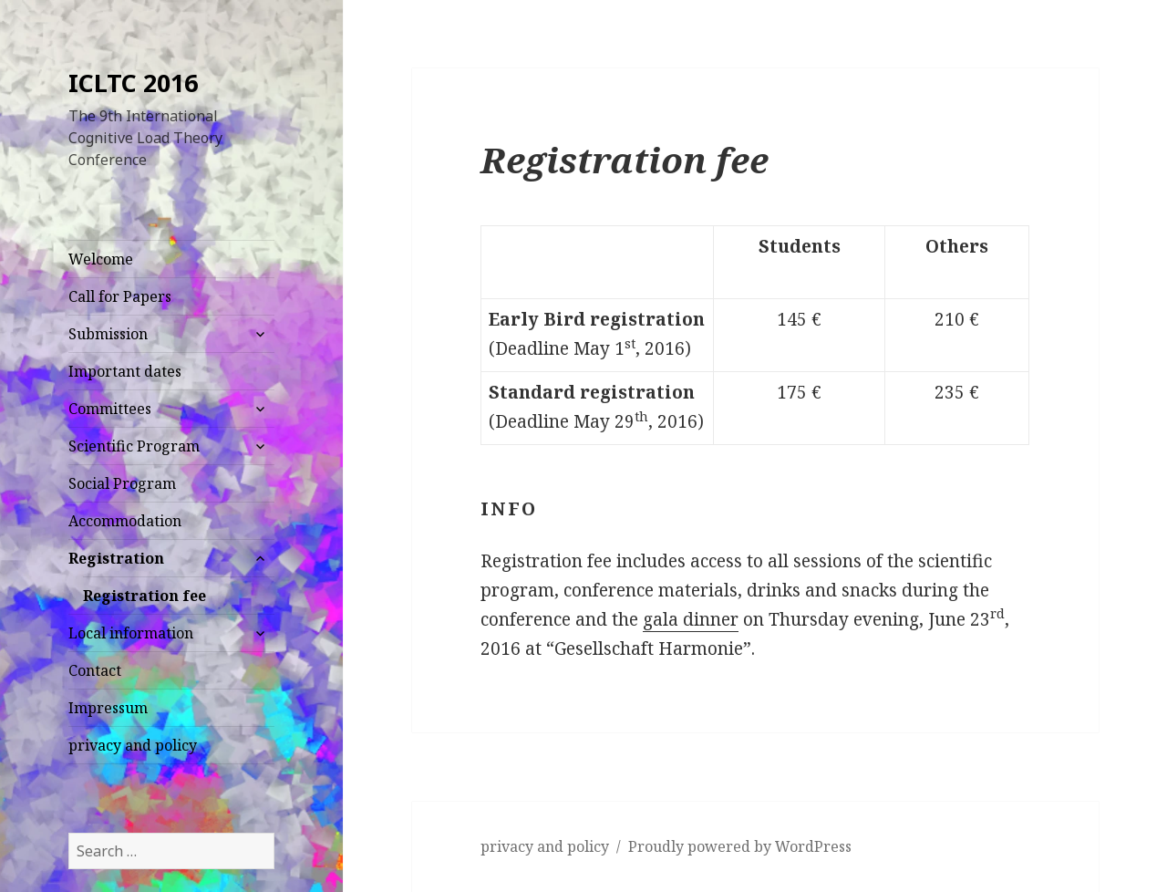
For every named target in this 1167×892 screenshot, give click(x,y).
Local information (130, 633)
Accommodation (124, 521)
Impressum (108, 708)
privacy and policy (132, 745)
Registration (116, 558)
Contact (94, 670)
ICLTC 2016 (133, 82)
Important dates (124, 371)
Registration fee (144, 596)
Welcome (100, 259)
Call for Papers (119, 296)
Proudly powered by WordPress (740, 846)
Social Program (122, 483)
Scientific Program (134, 446)
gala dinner (690, 619)
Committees (109, 409)
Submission (108, 334)
